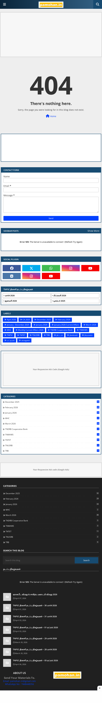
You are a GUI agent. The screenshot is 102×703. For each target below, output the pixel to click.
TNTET (22, 335)
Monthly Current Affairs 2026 (30, 330)
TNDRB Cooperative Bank (61, 330)
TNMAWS (83, 330)
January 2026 (41, 324)
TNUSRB (36, 335)
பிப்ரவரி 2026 (59, 295)
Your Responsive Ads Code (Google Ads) (51, 369)
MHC (9, 330)
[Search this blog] (39, 560)
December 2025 (44, 319)
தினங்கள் (74, 335)
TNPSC (10, 335)
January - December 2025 (18, 324)
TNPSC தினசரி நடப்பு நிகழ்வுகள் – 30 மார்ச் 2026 (35, 605)
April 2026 (11, 319)
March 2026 (91, 324)
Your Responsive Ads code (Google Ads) (51, 469)
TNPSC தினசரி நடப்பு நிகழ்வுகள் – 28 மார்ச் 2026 (35, 649)
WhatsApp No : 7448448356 (19, 684)
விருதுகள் (25, 340)
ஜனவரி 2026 (11, 300)
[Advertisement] (51, 35)
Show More (93, 230)
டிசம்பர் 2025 (59, 300)
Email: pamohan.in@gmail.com (19, 681)
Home (51, 116)
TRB (48, 335)
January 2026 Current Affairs (66, 324)
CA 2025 (26, 319)
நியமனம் (88, 335)
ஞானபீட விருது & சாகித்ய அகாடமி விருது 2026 (35, 594)
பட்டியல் (11, 340)
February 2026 (64, 319)
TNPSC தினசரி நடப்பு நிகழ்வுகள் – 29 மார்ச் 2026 (35, 638)
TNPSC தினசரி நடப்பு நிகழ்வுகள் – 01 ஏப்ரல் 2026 (35, 627)
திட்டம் (59, 335)
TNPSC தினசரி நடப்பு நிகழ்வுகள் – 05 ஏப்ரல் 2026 (35, 660)
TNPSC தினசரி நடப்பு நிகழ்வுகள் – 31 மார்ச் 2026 (35, 616)
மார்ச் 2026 (10, 295)
